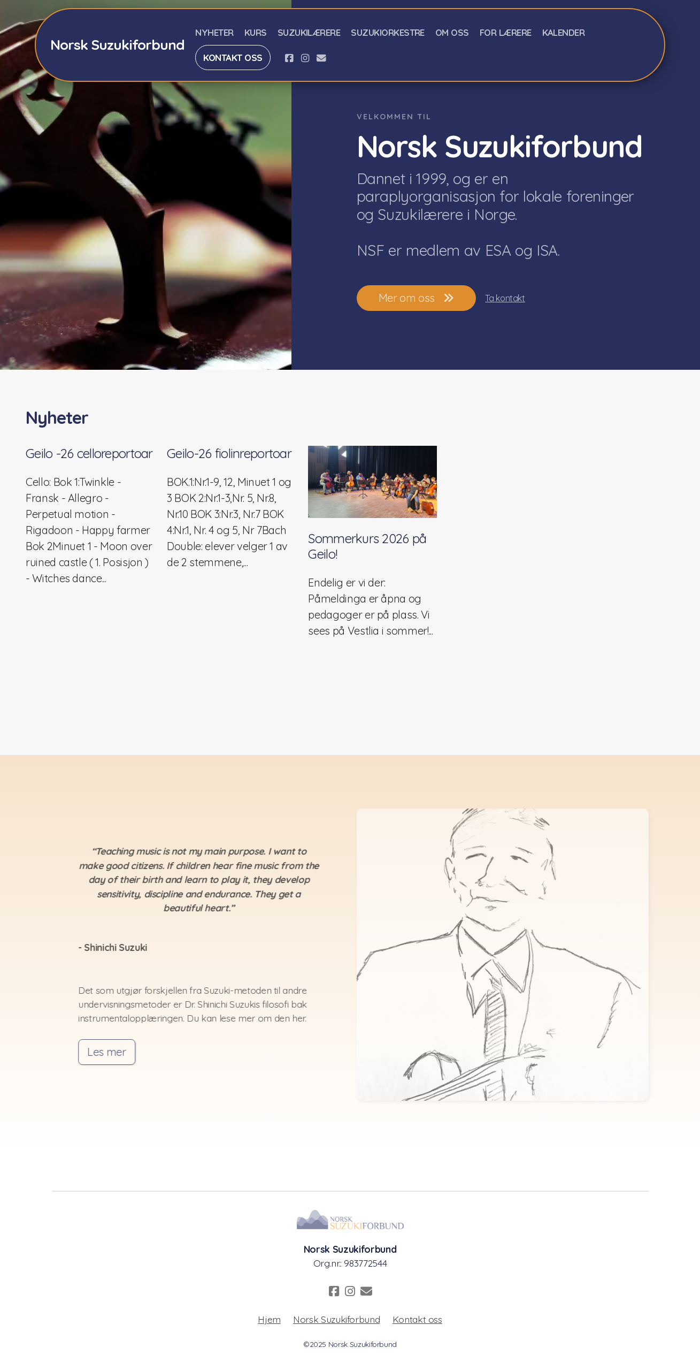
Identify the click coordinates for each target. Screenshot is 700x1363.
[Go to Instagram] (305, 58)
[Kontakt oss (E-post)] (321, 58)
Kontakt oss (417, 1319)
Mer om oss (416, 297)
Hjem (269, 1319)
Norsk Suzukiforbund (336, 1319)
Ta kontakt (505, 298)
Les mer (110, 1052)
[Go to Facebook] (289, 58)
